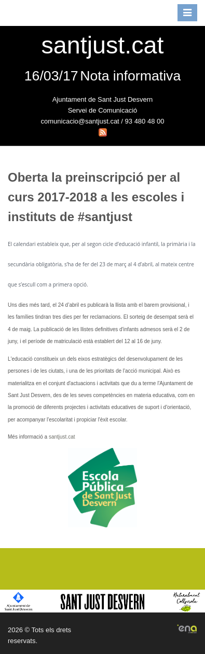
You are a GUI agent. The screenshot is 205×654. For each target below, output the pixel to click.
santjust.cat (62, 437)
